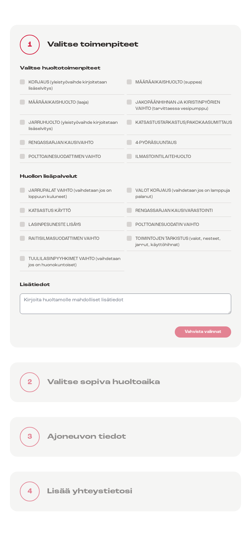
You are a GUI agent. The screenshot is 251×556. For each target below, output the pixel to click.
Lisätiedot (35, 284)
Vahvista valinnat (203, 332)
